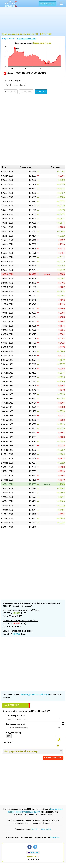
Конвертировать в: (15, 724)
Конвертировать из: (16, 715)
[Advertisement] (33, 21)
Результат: (8, 742)
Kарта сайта (45, 829)
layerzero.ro (55, 837)
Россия (33, 852)
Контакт (35, 829)
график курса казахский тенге (34, 694)
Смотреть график (12, 80)
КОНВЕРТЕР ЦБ (47, 4)
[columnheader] (28, 167)
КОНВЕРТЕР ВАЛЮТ (53, 758)
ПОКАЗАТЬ (41, 92)
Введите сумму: (14, 732)
